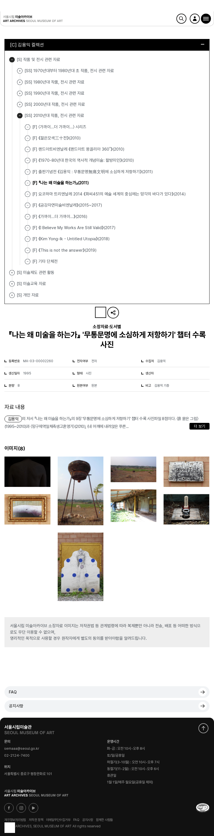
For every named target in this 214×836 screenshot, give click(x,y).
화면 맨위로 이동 (203, 728)
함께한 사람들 (104, 820)
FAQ (13, 692)
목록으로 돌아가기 (9, 827)
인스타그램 (21, 807)
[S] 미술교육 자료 (12, 283)
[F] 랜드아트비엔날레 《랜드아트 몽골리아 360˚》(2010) (78, 149)
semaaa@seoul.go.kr (21, 749)
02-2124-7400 (17, 756)
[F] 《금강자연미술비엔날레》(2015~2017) (67, 205)
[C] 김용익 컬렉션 (107, 45)
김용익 (13, 418)
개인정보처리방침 (15, 820)
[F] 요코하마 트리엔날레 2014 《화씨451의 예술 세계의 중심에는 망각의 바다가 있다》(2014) (109, 194)
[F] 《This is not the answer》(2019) (64, 249)
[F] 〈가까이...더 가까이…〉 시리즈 (59, 126)
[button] (206, 19)
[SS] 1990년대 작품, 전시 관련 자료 (20, 93)
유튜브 (33, 807)
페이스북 (8, 807)
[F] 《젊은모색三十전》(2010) (56, 138)
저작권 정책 (36, 820)
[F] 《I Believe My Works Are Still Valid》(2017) (73, 227)
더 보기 (199, 426)
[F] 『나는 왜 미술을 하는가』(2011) (60, 182)
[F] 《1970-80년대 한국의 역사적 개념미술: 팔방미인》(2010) (83, 160)
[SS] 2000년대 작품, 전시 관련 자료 (20, 104)
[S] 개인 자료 (12, 295)
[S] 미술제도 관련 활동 (12, 272)
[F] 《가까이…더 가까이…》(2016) (59, 216)
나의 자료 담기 (100, 312)
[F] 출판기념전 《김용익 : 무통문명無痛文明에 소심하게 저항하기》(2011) (92, 171)
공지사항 (16, 705)
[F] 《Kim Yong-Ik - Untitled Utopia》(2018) (71, 238)
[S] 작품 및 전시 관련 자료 (12, 59)
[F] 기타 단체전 (45, 261)
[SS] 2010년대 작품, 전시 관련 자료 (20, 115)
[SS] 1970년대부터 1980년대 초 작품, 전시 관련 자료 (20, 70)
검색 (181, 19)
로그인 (195, 19)
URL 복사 (113, 312)
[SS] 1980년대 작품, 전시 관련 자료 (20, 82)
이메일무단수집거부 (58, 820)
